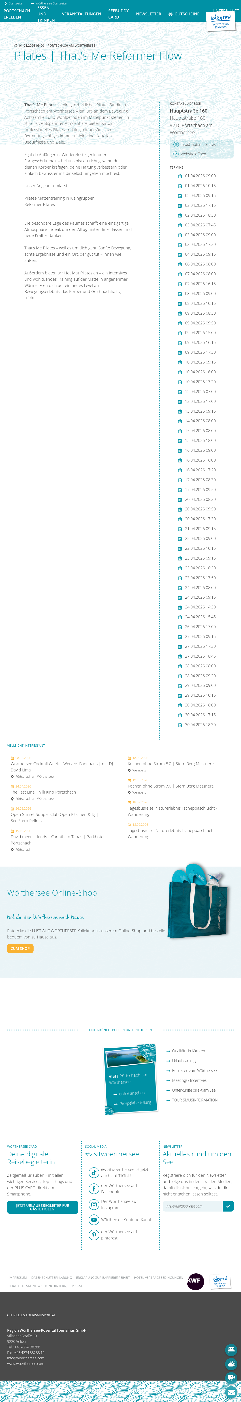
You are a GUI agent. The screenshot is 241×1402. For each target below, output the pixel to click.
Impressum (18, 1277)
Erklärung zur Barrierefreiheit (103, 1277)
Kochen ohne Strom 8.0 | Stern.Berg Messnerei (171, 764)
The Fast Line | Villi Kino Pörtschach (43, 792)
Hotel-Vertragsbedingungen (158, 1277)
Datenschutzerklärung (51, 1277)
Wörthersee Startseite (49, 3)
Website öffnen (189, 154)
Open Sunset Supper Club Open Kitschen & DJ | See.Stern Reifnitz (55, 814)
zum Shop (20, 948)
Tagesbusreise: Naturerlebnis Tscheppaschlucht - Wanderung (172, 808)
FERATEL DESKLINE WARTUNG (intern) (38, 1286)
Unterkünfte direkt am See (190, 1090)
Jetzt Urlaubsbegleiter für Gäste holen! (42, 1207)
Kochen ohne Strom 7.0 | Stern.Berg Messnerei (171, 786)
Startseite (13, 3)
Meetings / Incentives (186, 1080)
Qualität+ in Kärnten (185, 1050)
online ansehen (129, 1093)
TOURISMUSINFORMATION (192, 1100)
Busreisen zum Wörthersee (191, 1070)
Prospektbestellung (132, 1103)
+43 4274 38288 (27, 1347)
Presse (77, 1286)
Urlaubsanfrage (181, 1060)
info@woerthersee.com (25, 1358)
